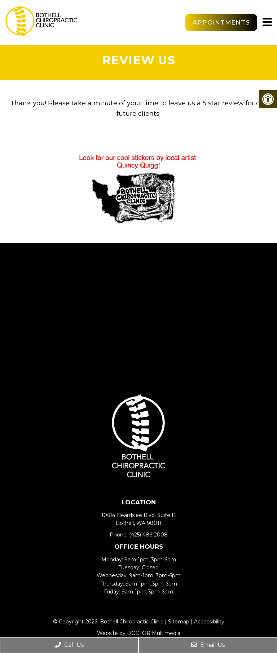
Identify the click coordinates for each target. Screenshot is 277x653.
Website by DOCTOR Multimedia (138, 633)
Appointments (221, 22)
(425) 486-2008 (148, 534)
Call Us (69, 644)
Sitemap (178, 621)
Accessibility (209, 621)
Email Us (208, 644)
